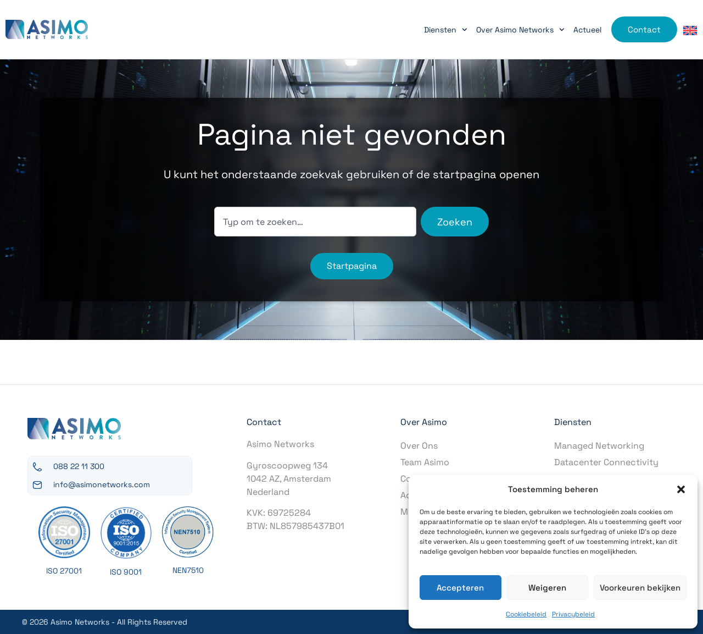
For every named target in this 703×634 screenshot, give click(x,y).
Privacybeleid (573, 614)
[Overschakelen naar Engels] (690, 30)
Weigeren (547, 587)
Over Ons (419, 445)
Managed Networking (599, 445)
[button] (681, 489)
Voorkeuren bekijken (640, 587)
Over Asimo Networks (520, 29)
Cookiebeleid (526, 614)
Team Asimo (424, 462)
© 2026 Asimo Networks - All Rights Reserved (104, 622)
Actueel (587, 30)
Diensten (445, 29)
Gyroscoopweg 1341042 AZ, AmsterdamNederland (289, 479)
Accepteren (460, 587)
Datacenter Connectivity (606, 462)
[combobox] (315, 221)
